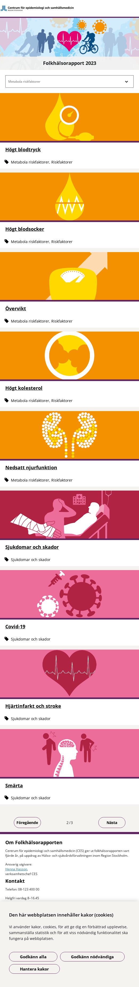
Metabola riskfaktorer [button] (24, 81)
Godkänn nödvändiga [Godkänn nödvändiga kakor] (92, 956)
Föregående (27, 822)
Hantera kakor (34, 969)
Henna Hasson (16, 869)
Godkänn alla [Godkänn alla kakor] (33, 956)
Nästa (112, 822)
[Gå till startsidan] (69, 8)
